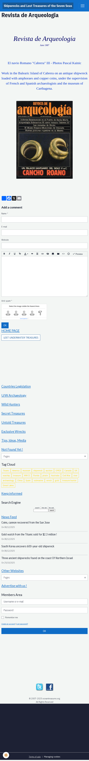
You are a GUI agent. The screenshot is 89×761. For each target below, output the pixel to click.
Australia (55, 475)
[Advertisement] (44, 360)
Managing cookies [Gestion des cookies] (52, 756)
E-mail (4, 226)
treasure (17, 475)
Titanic (6, 470)
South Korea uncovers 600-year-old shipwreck (27, 546)
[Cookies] (6, 755)
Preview (78, 253)
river (75, 475)
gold (57, 480)
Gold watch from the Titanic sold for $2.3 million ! (29, 534)
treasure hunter (69, 480)
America (15, 470)
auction (49, 470)
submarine (38, 480)
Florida (36, 475)
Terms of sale (35, 756)
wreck (49, 480)
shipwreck (37, 470)
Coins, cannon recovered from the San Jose (25, 522)
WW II (27, 475)
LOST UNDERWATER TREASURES (21, 337)
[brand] (38, 6)
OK (5, 325)
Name (3, 213)
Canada (67, 470)
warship (6, 475)
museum (26, 470)
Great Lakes (8, 485)
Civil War (66, 475)
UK (76, 470)
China (19, 480)
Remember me (11, 617)
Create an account (8, 624)
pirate (45, 475)
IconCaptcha (23, 318)
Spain (28, 480)
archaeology (8, 480)
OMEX (58, 470)
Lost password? (22, 624)
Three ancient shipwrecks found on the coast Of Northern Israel (37, 558)
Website (5, 239)
